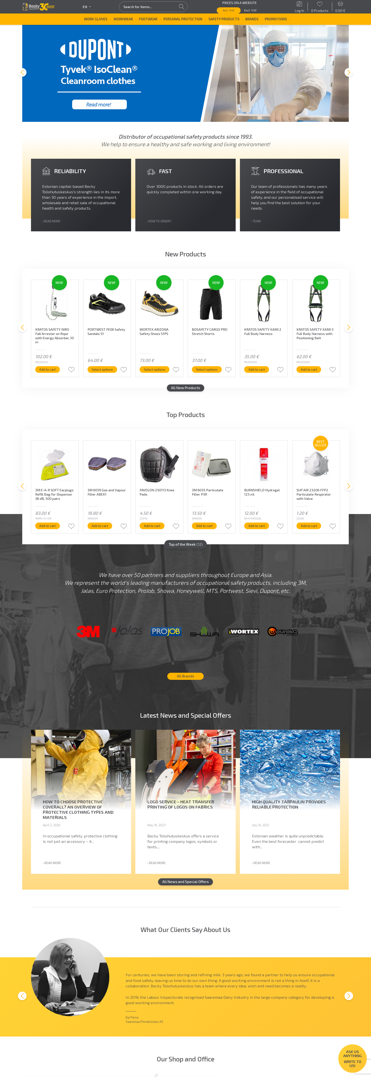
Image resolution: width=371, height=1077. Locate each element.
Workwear (123, 19)
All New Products (185, 391)
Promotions (276, 19)
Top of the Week (185, 548)
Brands (252, 19)
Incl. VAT (229, 10)
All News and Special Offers (185, 891)
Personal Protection (182, 19)
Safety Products (223, 19)
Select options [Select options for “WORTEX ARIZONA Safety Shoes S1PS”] (155, 373)
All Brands (185, 685)
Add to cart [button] (48, 373)
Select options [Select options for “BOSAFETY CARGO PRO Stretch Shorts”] (208, 373)
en (87, 7)
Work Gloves (95, 19)
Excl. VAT (250, 10)
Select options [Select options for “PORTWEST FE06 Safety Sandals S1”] (103, 373)
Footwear (148, 19)
